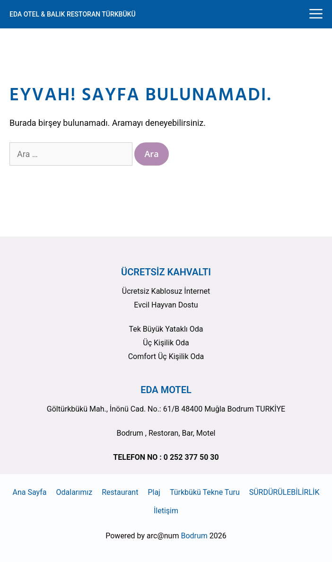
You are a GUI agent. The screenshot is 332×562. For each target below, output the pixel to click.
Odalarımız (74, 492)
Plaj (154, 492)
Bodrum (194, 535)
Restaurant (120, 492)
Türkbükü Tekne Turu (205, 492)
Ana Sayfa (30, 492)
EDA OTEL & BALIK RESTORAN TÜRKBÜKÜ (72, 14)
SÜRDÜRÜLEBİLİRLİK (284, 492)
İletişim (166, 510)
